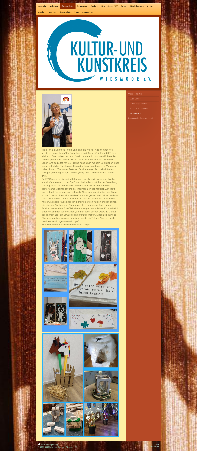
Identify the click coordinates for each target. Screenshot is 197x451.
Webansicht (154, 447)
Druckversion (44, 445)
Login (157, 444)
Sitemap (55, 445)
